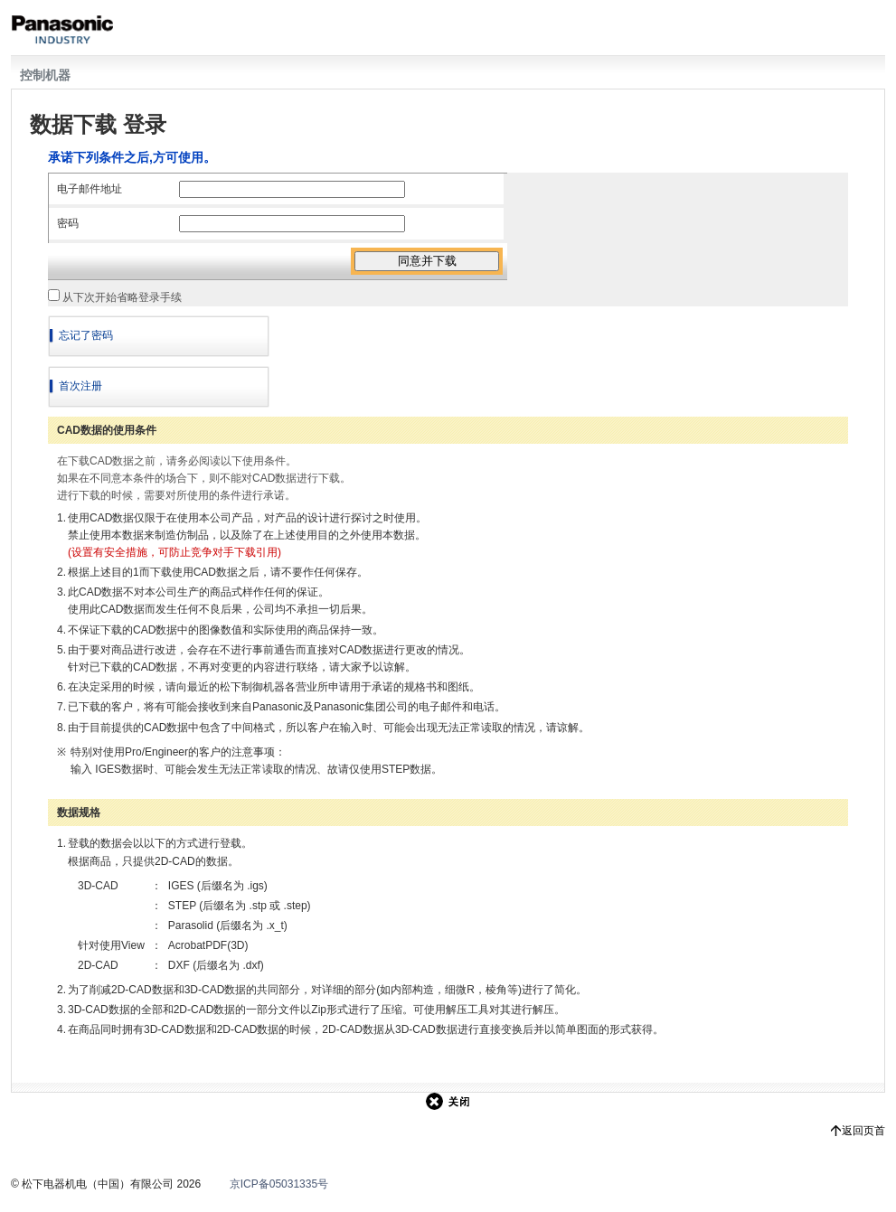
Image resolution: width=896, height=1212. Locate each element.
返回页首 (863, 1130)
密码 (68, 223)
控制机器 (45, 75)
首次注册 (80, 386)
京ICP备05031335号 (279, 1184)
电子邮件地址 (89, 189)
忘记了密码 (86, 335)
